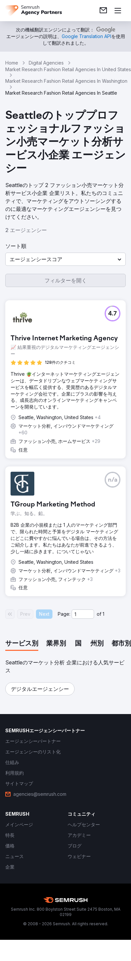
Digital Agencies (46, 63)
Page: (64, 614)
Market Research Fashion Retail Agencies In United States (68, 69)
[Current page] (83, 614)
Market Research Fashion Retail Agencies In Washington (66, 81)
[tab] (21, 643)
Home (11, 63)
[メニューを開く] (118, 10)
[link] (103, 10)
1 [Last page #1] (103, 614)
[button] (65, 259)
